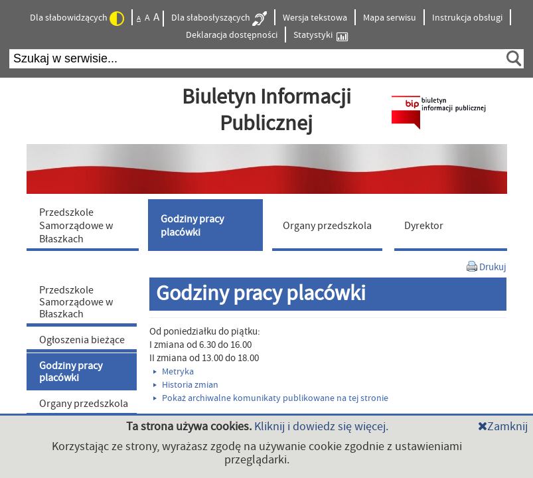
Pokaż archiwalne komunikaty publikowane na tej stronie (270, 398)
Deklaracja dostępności (231, 35)
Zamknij (503, 426)
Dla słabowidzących (77, 18)
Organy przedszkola (83, 403)
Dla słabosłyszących (219, 18)
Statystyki (320, 35)
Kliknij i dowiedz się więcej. (321, 426)
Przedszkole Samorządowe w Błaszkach (76, 302)
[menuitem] (86, 225)
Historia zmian (185, 385)
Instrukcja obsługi (467, 18)
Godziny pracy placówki (70, 371)
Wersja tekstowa (315, 18)
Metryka (173, 372)
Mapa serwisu (389, 18)
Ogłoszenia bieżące (82, 340)
